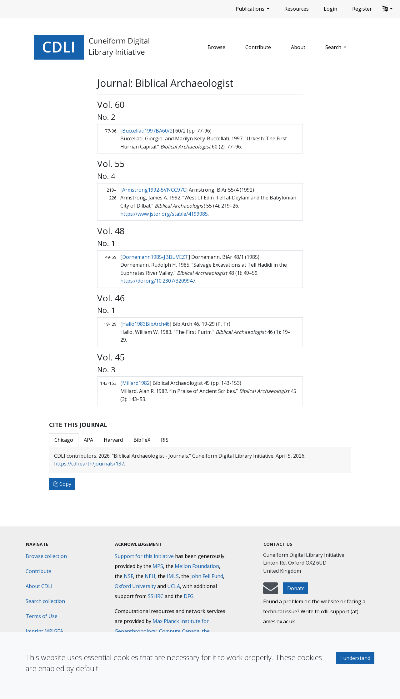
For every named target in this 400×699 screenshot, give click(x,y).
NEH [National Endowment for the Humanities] (150, 576)
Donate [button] (296, 588)
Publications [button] (251, 8)
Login (330, 8)
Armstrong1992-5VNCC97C (154, 189)
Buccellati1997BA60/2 (147, 130)
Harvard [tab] (113, 439)
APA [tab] (88, 439)
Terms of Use (42, 616)
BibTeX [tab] (141, 439)
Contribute (258, 47)
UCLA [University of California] (173, 586)
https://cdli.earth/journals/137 (89, 463)
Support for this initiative (144, 556)
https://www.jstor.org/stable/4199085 (164, 213)
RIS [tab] (164, 439)
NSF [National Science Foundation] (128, 576)
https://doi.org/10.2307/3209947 (157, 280)
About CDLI (39, 586)
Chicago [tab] (63, 439)
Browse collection (46, 556)
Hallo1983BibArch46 (146, 323)
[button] (387, 9)
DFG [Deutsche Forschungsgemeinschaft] (188, 596)
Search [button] (333, 47)
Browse (216, 47)
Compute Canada (179, 631)
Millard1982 (136, 383)
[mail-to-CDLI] (270, 591)
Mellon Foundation (197, 566)
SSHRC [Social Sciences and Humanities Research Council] (155, 596)
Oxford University (135, 586)
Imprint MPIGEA (44, 631)
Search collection (45, 601)
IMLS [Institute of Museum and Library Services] (173, 576)
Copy (62, 483)
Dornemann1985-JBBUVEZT (155, 257)
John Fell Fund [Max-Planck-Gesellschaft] (206, 576)
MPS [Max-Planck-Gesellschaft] (157, 566)
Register (362, 8)
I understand (355, 658)
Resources (296, 8)
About (298, 47)
